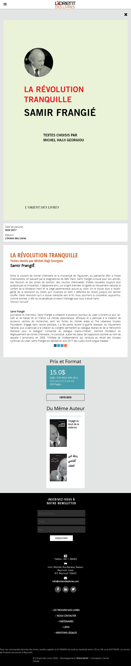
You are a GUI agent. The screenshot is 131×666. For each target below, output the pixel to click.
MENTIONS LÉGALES (66, 632)
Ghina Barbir (82, 658)
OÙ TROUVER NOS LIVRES (66, 610)
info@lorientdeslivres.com (65, 581)
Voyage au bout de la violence (73, 424)
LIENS (66, 627)
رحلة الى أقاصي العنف (73, 461)
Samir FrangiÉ (22, 265)
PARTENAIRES (66, 621)
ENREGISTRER (61, 538)
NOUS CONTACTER (66, 615)
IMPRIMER (66, 397)
